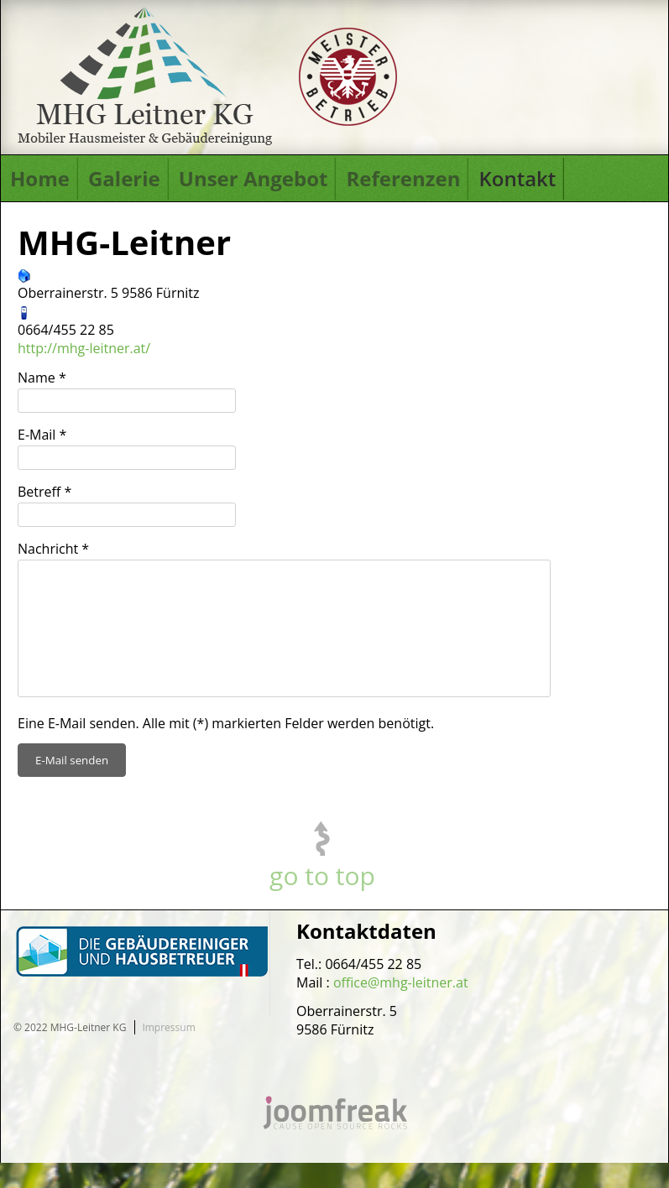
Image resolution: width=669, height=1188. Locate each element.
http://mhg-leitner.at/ (84, 348)
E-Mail (42, 434)
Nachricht (53, 548)
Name (42, 377)
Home (40, 178)
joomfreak (335, 1137)
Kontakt (517, 178)
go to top (322, 900)
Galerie (124, 178)
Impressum (168, 1052)
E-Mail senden (71, 785)
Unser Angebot (253, 178)
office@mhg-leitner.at (400, 1007)
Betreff (44, 491)
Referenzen (403, 178)
